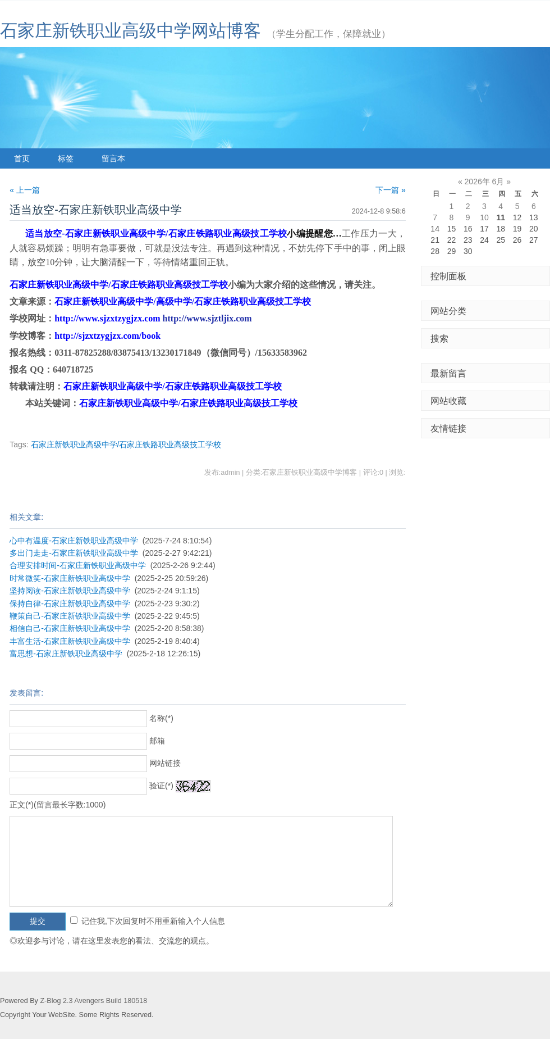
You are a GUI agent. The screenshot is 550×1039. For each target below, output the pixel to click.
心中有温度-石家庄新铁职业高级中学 (74, 540)
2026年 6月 (485, 181)
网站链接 (165, 763)
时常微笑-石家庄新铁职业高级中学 (70, 578)
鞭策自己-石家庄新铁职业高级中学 (70, 615)
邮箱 (157, 740)
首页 (22, 158)
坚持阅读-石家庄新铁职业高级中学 (70, 590)
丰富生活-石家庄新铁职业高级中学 (70, 641)
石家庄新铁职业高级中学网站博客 (130, 30)
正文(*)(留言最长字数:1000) (58, 804)
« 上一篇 (25, 189)
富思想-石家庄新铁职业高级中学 (66, 653)
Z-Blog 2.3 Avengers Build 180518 (93, 1001)
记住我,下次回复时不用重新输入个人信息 (153, 921)
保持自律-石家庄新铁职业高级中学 (70, 603)
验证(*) (161, 785)
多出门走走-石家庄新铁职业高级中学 (74, 552)
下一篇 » (390, 189)
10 (484, 217)
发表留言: (26, 692)
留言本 (113, 158)
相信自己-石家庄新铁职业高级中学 (70, 628)
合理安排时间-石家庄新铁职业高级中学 (78, 565)
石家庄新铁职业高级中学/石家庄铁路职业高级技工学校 (126, 444)
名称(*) (161, 718)
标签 (66, 158)
